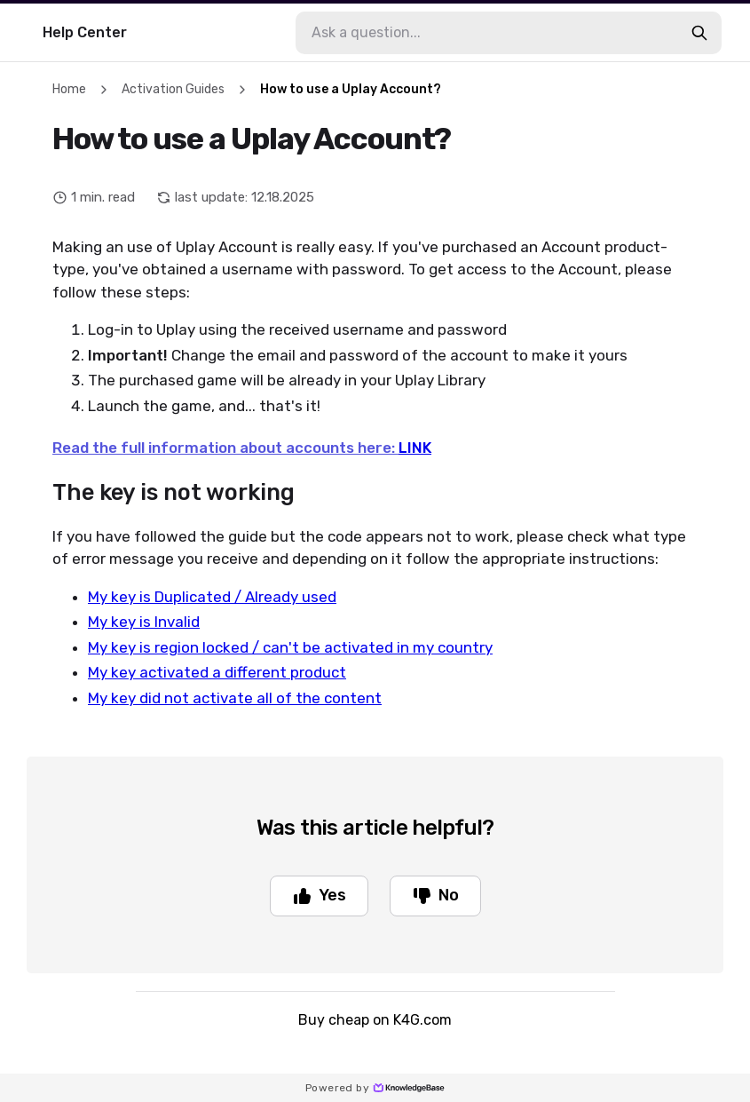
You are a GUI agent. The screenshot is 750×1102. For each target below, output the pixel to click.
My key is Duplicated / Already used (212, 597)
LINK (415, 447)
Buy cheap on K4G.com (375, 1019)
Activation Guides (173, 89)
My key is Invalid (144, 621)
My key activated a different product (217, 672)
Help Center (85, 32)
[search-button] (699, 33)
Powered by (375, 1088)
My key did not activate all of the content (235, 698)
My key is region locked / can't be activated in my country (290, 647)
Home (69, 89)
